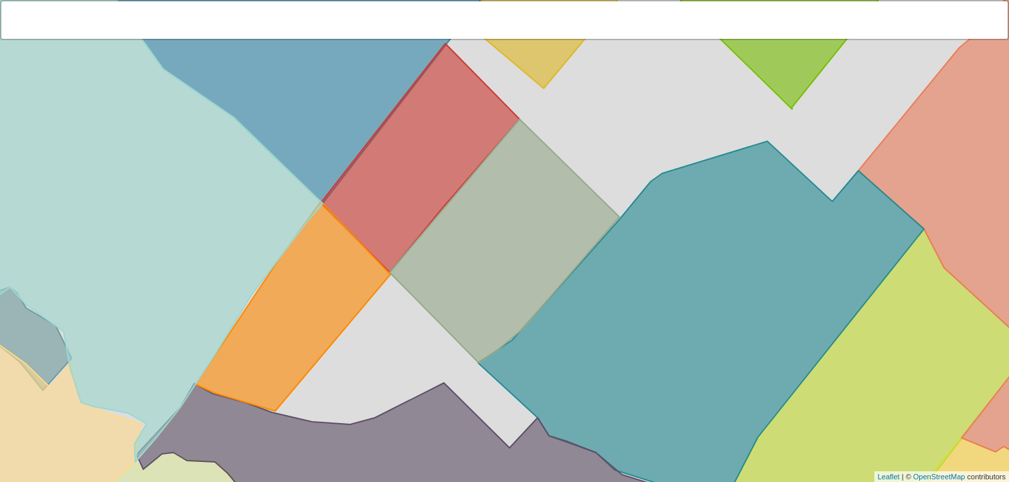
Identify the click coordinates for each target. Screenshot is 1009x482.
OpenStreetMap (939, 477)
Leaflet (889, 477)
